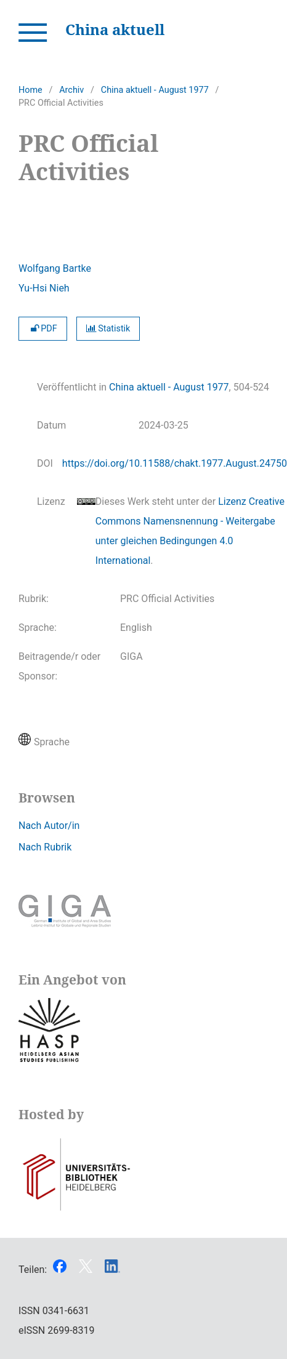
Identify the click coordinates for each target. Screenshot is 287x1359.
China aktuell (114, 29)
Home (30, 90)
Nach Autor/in (48, 825)
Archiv (71, 90)
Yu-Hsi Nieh (44, 288)
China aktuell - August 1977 (155, 90)
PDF (42, 328)
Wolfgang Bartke (54, 268)
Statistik (108, 328)
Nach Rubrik (44, 847)
